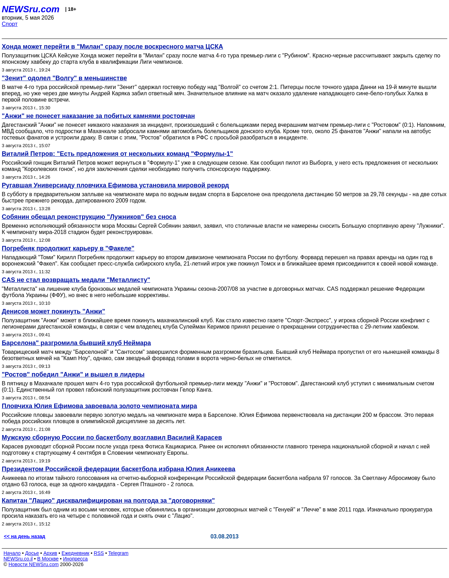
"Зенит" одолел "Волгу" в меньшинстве (64, 78)
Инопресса (75, 559)
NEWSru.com (31, 9)
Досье (32, 553)
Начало (12, 553)
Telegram (118, 553)
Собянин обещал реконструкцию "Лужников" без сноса (89, 216)
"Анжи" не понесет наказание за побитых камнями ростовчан (98, 115)
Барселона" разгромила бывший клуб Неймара (76, 342)
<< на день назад (24, 536)
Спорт (10, 24)
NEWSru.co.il (18, 559)
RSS (99, 553)
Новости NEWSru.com (33, 564)
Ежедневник (75, 553)
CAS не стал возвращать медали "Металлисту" (76, 279)
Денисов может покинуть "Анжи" (53, 311)
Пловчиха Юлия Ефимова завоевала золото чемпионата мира (99, 406)
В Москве (48, 559)
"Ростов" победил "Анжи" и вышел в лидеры (73, 374)
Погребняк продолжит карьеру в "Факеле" (68, 248)
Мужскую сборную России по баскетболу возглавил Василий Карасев (112, 437)
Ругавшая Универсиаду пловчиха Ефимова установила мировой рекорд (115, 185)
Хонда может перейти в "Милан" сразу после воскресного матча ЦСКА (112, 46)
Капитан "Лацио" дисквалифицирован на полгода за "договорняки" (108, 500)
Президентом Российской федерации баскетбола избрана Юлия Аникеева (118, 469)
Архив (50, 553)
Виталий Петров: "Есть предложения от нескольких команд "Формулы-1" (117, 153)
